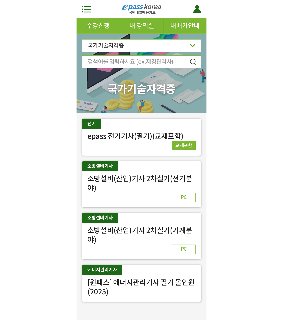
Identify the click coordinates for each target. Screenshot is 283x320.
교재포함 (183, 145)
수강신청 (98, 25)
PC (184, 197)
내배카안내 (184, 25)
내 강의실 (141, 25)
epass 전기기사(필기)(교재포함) (135, 136)
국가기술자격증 (141, 47)
